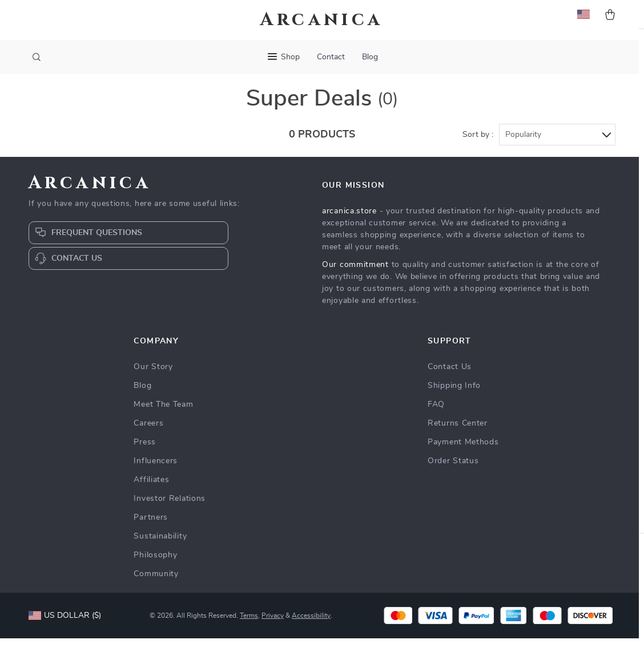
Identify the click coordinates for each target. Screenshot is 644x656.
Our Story (153, 384)
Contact (331, 57)
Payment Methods (463, 460)
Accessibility (311, 633)
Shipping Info (454, 403)
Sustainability (160, 554)
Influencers (156, 479)
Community (156, 592)
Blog (370, 57)
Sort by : (477, 152)
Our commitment (355, 282)
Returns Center (458, 441)
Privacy (272, 633)
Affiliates (151, 497)
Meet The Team (163, 422)
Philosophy (155, 573)
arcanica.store (349, 229)
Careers (148, 441)
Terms (249, 633)
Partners (151, 535)
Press (145, 460)
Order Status (453, 479)
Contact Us (450, 384)
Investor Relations (170, 516)
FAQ (436, 422)
